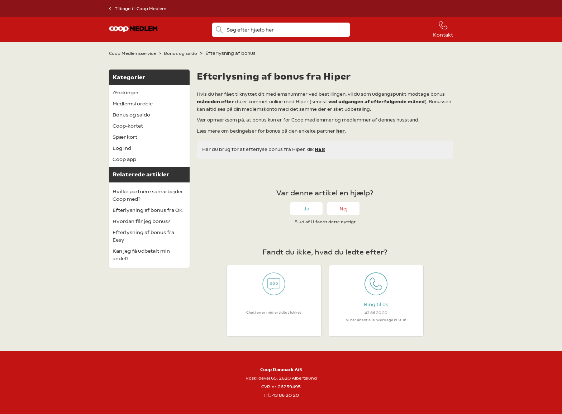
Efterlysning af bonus (230, 53)
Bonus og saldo (180, 53)
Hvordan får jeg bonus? (141, 221)
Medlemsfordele (133, 103)
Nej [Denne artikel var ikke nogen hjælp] (343, 208)
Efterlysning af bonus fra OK (148, 210)
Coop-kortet (128, 126)
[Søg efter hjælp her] (281, 30)
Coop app (124, 159)
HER (320, 149)
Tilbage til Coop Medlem (140, 8)
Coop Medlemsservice (132, 53)
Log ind (122, 148)
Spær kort (125, 137)
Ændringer (126, 92)
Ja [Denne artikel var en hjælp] (306, 208)
